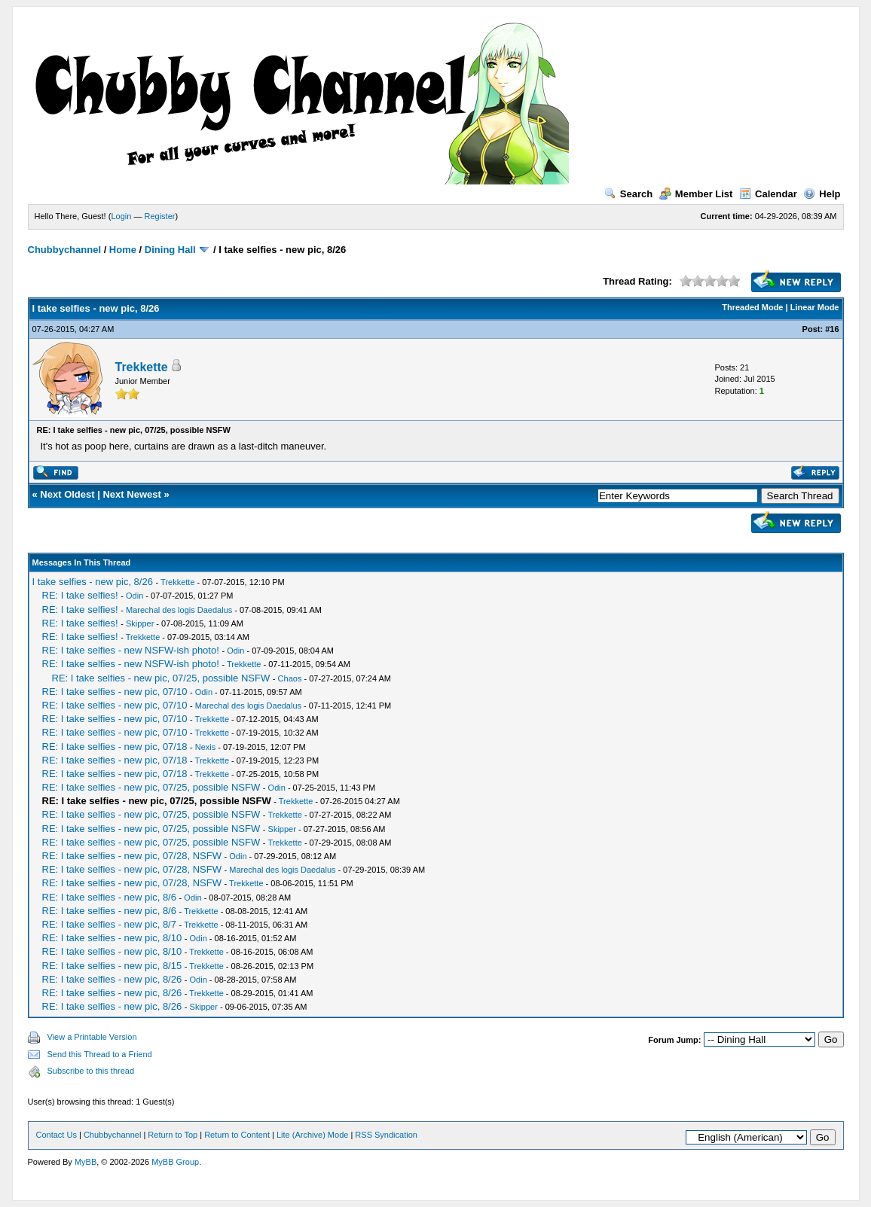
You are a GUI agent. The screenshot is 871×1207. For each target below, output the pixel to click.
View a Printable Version (92, 1036)
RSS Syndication (386, 1134)
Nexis (205, 746)
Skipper (140, 623)
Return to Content (237, 1134)
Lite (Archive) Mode (312, 1134)
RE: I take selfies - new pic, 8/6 (109, 897)
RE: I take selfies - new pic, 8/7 (109, 924)
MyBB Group (175, 1161)
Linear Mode (814, 307)
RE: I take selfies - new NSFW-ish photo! (130, 650)
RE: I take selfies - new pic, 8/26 (112, 979)
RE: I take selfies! (80, 595)
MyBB (85, 1161)
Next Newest (131, 494)
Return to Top (172, 1134)
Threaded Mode (752, 307)
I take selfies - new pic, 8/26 (92, 581)
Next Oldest (67, 494)
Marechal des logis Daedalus (179, 609)
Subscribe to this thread (91, 1070)
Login (121, 216)
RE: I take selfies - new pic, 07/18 (115, 746)
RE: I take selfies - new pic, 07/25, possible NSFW (161, 678)
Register (159, 216)
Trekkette (141, 367)
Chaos (290, 678)
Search (628, 194)
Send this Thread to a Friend (99, 1054)
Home (122, 249)
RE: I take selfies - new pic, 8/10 (112, 937)
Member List (696, 194)
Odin (134, 595)
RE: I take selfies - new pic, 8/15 (112, 965)
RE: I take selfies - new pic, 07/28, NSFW (132, 855)
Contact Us (56, 1134)
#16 (832, 329)
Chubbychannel (65, 249)
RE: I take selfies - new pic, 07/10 (115, 691)
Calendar (768, 194)
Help (821, 194)
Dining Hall (170, 249)
